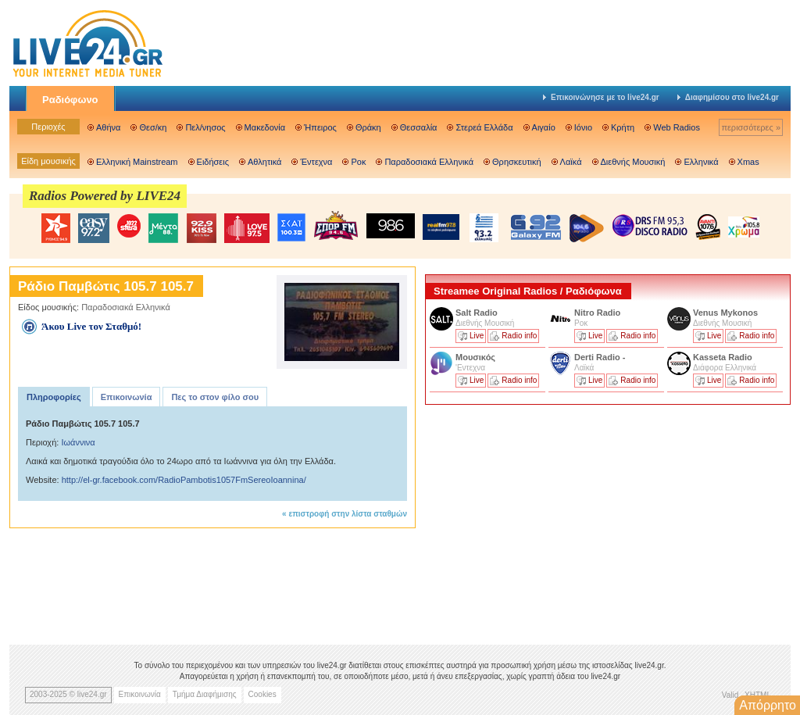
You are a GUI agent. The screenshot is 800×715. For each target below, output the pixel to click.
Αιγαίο (543, 127)
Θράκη (368, 127)
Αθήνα (108, 127)
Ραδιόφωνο (70, 99)
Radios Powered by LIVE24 (104, 195)
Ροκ (358, 161)
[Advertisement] (542, 518)
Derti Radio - (599, 357)
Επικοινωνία (126, 397)
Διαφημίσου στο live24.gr (728, 97)
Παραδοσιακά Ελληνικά (428, 161)
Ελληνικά (701, 161)
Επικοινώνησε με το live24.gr (601, 97)
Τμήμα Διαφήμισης (205, 694)
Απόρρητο (767, 705)
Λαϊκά (571, 161)
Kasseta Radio (724, 357)
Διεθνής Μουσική (633, 161)
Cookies (262, 694)
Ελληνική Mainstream (137, 161)
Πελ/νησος (205, 127)
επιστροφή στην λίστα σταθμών (347, 513)
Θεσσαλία (419, 127)
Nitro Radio (597, 312)
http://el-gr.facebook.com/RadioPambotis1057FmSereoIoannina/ (184, 479)
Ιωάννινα (78, 442)
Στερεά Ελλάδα (483, 127)
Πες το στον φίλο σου (215, 397)
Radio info (519, 335)
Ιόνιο (583, 127)
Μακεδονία (265, 127)
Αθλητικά (264, 161)
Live (477, 335)
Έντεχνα (316, 161)
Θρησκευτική (516, 161)
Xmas (748, 161)
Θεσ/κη (152, 127)
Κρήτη (622, 127)
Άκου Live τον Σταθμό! (91, 326)
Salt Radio (477, 312)
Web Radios (676, 127)
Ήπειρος (320, 127)
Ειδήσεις (213, 161)
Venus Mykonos (726, 312)
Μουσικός (475, 357)
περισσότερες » (750, 127)
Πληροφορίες (54, 397)
